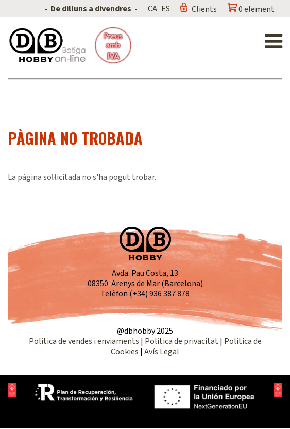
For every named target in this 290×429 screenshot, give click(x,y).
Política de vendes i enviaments (84, 341)
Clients (204, 9)
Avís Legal (161, 351)
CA (152, 8)
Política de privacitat (181, 341)
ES (165, 8)
